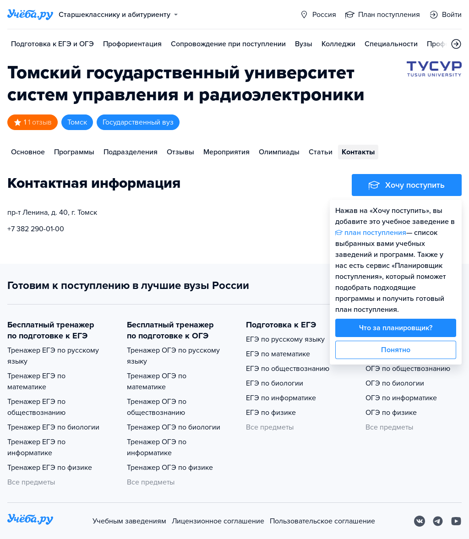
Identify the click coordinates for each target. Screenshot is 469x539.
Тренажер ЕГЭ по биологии (53, 427)
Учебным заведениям (129, 521)
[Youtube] (456, 521)
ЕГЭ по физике (271, 412)
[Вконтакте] (419, 521)
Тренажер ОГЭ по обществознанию (156, 407)
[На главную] (30, 521)
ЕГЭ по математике (278, 354)
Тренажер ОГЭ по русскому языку (173, 356)
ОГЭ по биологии (394, 383)
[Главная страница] (30, 14)
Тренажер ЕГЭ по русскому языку (53, 356)
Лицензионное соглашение (218, 521)
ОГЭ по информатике (401, 398)
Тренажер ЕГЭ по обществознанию (36, 407)
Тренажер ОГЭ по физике (170, 467)
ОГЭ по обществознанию (407, 368)
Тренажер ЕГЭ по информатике (36, 447)
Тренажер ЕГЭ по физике (49, 467)
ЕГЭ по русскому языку (285, 339)
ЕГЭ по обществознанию (287, 368)
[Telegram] (437, 521)
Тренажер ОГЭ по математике (156, 381)
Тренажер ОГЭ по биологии (173, 427)
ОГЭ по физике (391, 412)
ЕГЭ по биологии (274, 383)
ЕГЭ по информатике (281, 398)
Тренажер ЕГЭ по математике (36, 381)
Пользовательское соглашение (322, 521)
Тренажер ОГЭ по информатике (156, 447)
